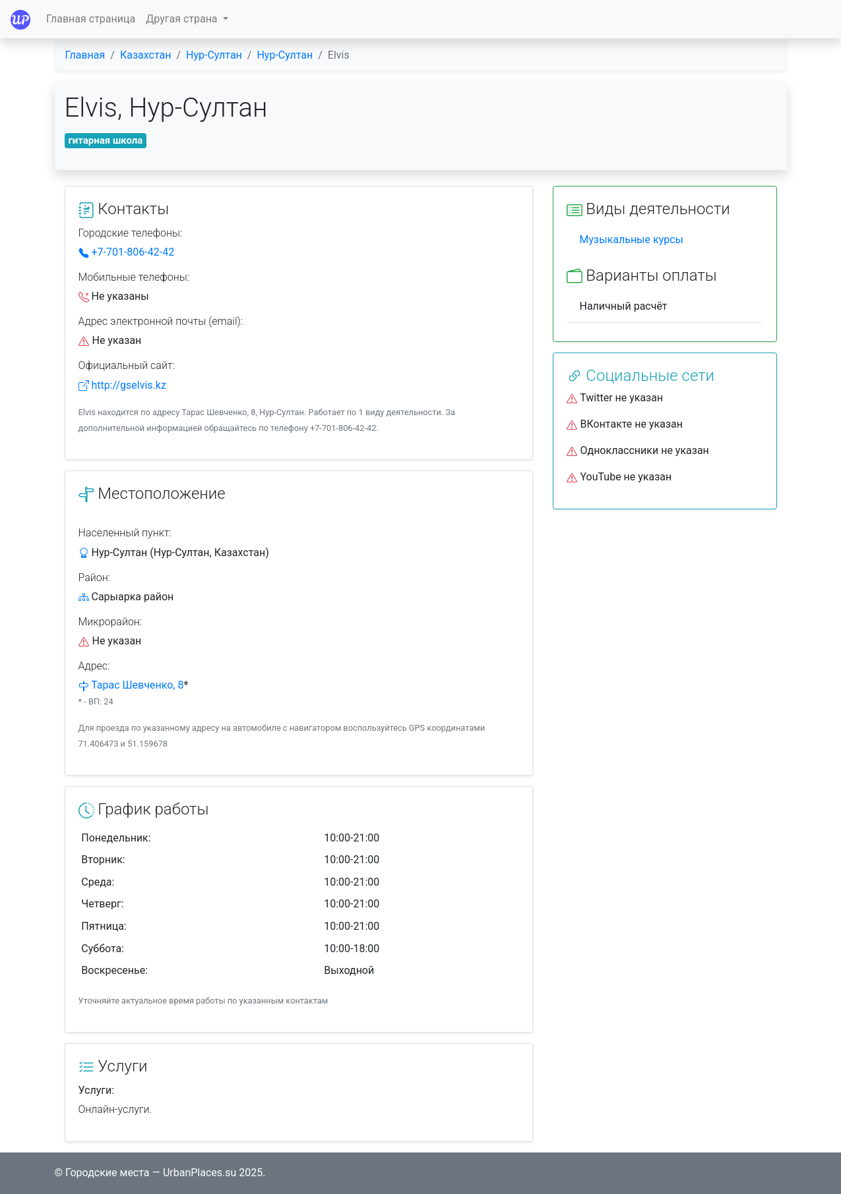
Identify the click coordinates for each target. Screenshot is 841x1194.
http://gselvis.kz (122, 385)
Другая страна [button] (183, 19)
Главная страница (90, 19)
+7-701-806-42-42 (126, 252)
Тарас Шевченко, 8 (137, 685)
